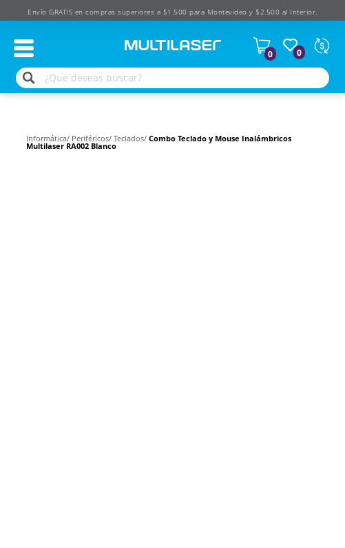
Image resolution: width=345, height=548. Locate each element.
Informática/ (49, 138)
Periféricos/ (93, 138)
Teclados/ (131, 138)
